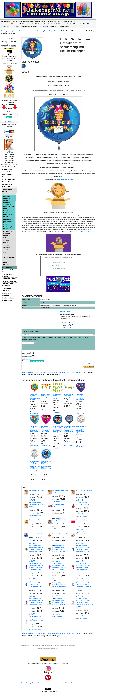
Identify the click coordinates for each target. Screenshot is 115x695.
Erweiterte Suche (38, 683)
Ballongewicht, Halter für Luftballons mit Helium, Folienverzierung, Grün (59, 602)
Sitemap (23, 683)
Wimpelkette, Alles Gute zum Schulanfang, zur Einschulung (57, 396)
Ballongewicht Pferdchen (36, 520)
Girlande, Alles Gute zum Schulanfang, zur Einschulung (46, 396)
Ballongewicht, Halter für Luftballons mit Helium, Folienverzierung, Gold (36, 549)
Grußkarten (70, 179)
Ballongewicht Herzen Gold (36, 490)
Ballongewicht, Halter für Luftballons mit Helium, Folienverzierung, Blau (36, 584)
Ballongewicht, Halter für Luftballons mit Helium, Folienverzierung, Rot (83, 567)
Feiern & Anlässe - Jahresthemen (23, 31)
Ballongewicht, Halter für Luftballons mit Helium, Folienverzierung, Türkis (83, 549)
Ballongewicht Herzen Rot (83, 520)
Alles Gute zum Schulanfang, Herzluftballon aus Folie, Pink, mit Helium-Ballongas (45, 429)
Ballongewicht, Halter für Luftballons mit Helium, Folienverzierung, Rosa (36, 602)
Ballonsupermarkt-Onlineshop (88, 231)
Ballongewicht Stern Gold (59, 534)
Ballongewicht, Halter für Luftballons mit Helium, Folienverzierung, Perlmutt (83, 584)
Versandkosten (67, 327)
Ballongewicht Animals (58, 520)
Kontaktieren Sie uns (69, 683)
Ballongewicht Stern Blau (36, 534)
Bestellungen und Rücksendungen (53, 683)
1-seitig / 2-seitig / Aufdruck (30, 331)
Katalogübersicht (62, 179)
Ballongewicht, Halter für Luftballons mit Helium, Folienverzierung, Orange (59, 584)
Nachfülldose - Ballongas (36, 620)
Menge (24, 361)
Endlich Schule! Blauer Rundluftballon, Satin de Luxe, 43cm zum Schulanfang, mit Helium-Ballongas (69, 429)
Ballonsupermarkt (6, 31)
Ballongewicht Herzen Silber (84, 490)
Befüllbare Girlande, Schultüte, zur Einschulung (69, 396)
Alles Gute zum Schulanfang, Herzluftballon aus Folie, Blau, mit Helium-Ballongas (80, 397)
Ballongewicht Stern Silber (83, 534)
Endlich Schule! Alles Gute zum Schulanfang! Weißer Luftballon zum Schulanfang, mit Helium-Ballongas (81, 429)
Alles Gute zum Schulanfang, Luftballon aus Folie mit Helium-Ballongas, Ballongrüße (35, 397)
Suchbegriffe (29, 683)
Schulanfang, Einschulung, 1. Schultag (48, 31)
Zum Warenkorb (9, 121)
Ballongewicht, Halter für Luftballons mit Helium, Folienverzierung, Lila (36, 567)
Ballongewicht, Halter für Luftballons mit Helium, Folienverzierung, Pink (59, 567)
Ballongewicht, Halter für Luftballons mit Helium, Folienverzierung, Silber (59, 549)
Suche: (9, 112)
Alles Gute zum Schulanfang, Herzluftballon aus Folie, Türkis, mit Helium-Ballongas (34, 429)
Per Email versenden (65, 311)
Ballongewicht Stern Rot (83, 504)
